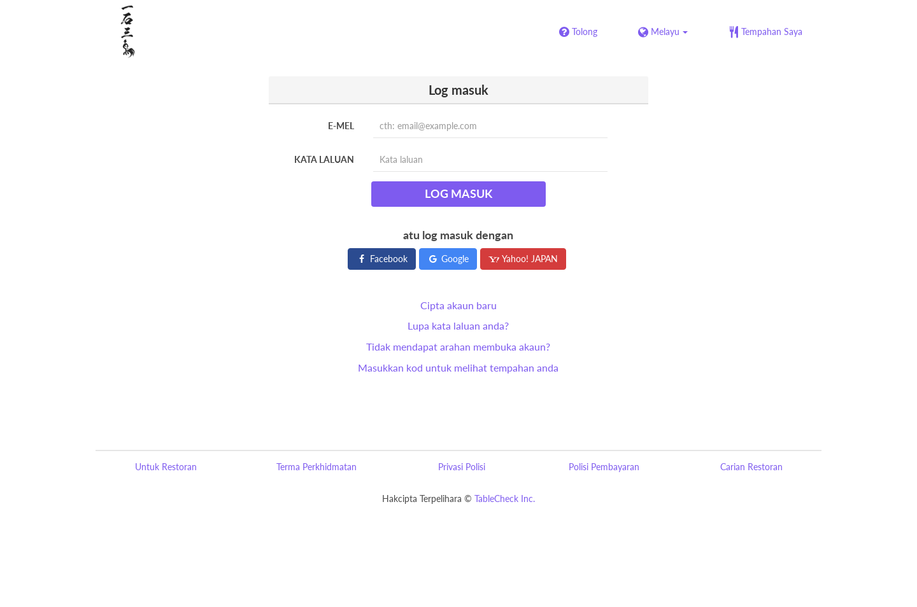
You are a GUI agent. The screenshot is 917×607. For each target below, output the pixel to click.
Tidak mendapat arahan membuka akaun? (458, 346)
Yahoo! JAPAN (523, 258)
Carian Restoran (751, 466)
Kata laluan (324, 159)
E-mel (341, 125)
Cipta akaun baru (458, 305)
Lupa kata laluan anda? (458, 325)
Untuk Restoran (166, 466)
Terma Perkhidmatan (316, 466)
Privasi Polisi (461, 466)
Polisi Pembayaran (604, 466)
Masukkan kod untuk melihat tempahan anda (458, 367)
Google (448, 258)
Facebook (382, 258)
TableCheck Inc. (504, 498)
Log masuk (458, 193)
